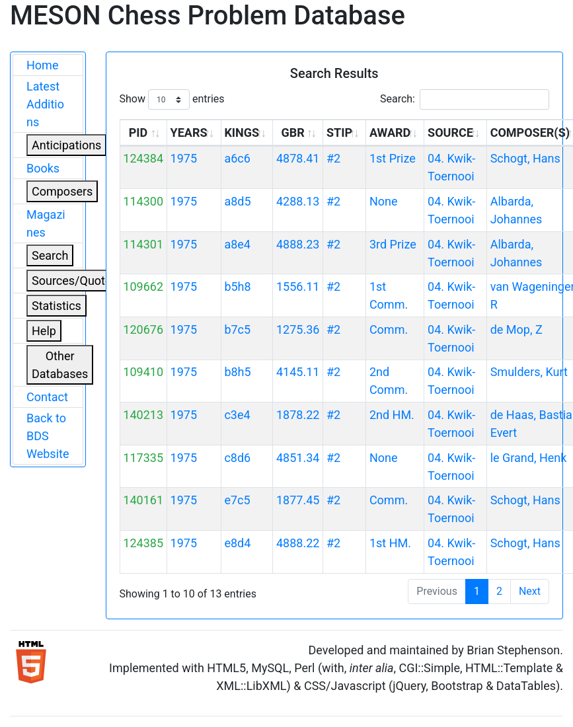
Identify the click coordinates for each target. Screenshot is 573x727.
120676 (143, 329)
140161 (143, 500)
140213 (143, 415)
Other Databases (60, 365)
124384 (143, 158)
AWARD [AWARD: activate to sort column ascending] (389, 132)
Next (530, 591)
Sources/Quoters (77, 280)
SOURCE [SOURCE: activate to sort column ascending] (450, 132)
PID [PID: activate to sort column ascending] (138, 132)
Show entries (172, 99)
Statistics (56, 306)
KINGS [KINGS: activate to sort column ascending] (241, 132)
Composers (62, 191)
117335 (143, 458)
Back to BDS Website (47, 436)
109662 (143, 286)
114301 (143, 244)
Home (42, 65)
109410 (143, 372)
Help (44, 331)
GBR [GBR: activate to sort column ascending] (292, 132)
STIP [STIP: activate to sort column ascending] (339, 132)
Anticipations (66, 145)
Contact (47, 397)
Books (42, 168)
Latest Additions (45, 104)
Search (50, 255)
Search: (464, 99)
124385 (143, 543)
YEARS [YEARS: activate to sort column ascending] (189, 132)
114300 (143, 201)
